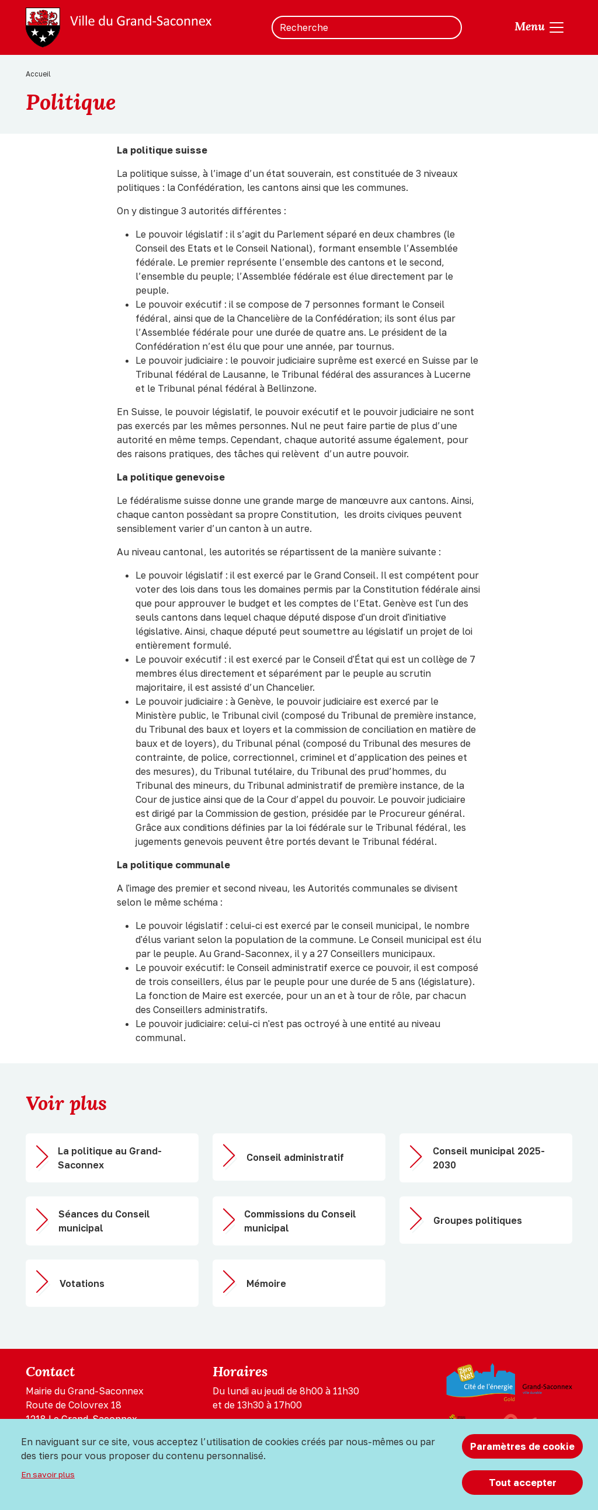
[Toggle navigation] (539, 27)
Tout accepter (523, 1482)
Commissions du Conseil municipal (300, 1221)
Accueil (38, 73)
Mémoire (266, 1283)
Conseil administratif (295, 1157)
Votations (82, 1283)
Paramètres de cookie (522, 1446)
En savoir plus (48, 1474)
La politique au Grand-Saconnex (110, 1158)
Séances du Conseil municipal (104, 1221)
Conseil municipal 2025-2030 (489, 1158)
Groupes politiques (477, 1220)
